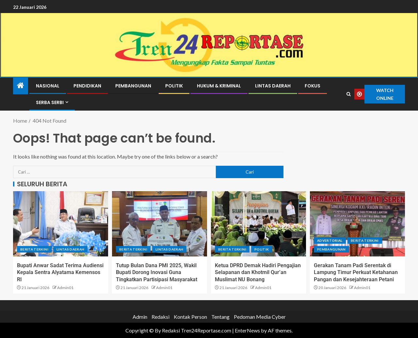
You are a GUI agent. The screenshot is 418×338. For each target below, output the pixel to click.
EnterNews (247, 330)
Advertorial (330, 240)
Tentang (220, 317)
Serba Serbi (50, 102)
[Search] (349, 94)
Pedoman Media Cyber (260, 317)
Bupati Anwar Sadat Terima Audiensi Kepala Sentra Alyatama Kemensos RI (60, 272)
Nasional (47, 86)
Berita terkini (34, 249)
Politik (174, 86)
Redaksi (160, 317)
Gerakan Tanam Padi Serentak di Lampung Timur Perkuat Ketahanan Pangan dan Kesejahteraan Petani (356, 272)
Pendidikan (87, 86)
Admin (140, 317)
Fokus (312, 86)
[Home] (20, 85)
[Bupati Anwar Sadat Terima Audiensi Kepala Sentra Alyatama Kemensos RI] (60, 223)
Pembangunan (133, 86)
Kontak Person (190, 317)
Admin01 (65, 287)
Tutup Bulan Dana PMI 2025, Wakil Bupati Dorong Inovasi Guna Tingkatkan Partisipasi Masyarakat (156, 272)
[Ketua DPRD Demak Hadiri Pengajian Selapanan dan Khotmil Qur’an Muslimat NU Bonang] (258, 223)
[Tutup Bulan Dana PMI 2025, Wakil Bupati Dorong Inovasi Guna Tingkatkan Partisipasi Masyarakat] (159, 223)
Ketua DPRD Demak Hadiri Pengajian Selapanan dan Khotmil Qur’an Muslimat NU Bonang (258, 272)
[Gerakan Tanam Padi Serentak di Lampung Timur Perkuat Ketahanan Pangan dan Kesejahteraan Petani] (357, 223)
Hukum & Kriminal (219, 86)
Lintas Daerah (273, 86)
